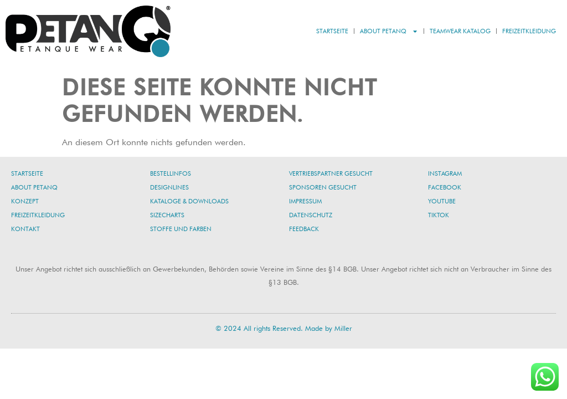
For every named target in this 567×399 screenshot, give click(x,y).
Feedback (304, 229)
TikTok (438, 215)
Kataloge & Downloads (189, 201)
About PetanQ (389, 31)
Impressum (305, 201)
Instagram (445, 173)
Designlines (169, 187)
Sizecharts (167, 215)
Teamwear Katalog (460, 31)
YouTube (442, 201)
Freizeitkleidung (529, 31)
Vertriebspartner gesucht (331, 173)
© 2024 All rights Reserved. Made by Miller (283, 328)
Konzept (25, 201)
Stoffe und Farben (181, 229)
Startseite (332, 31)
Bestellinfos (170, 173)
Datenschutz (310, 215)
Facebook (444, 187)
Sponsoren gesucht (323, 187)
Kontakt (25, 229)
